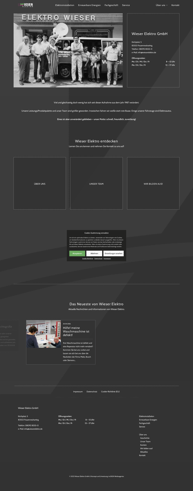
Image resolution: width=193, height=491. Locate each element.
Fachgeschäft (123, 9)
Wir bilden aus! (146, 448)
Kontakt (175, 9)
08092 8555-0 (145, 49)
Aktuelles (144, 452)
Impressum (107, 262)
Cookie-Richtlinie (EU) (110, 391)
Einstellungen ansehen (113, 257)
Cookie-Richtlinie (87, 262)
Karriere (143, 445)
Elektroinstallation (76, 9)
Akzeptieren (77, 257)
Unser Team (145, 441)
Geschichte (144, 438)
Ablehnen (94, 257)
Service (138, 9)
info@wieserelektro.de (147, 52)
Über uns (162, 9)
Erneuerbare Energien (101, 9)
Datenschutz (98, 262)
